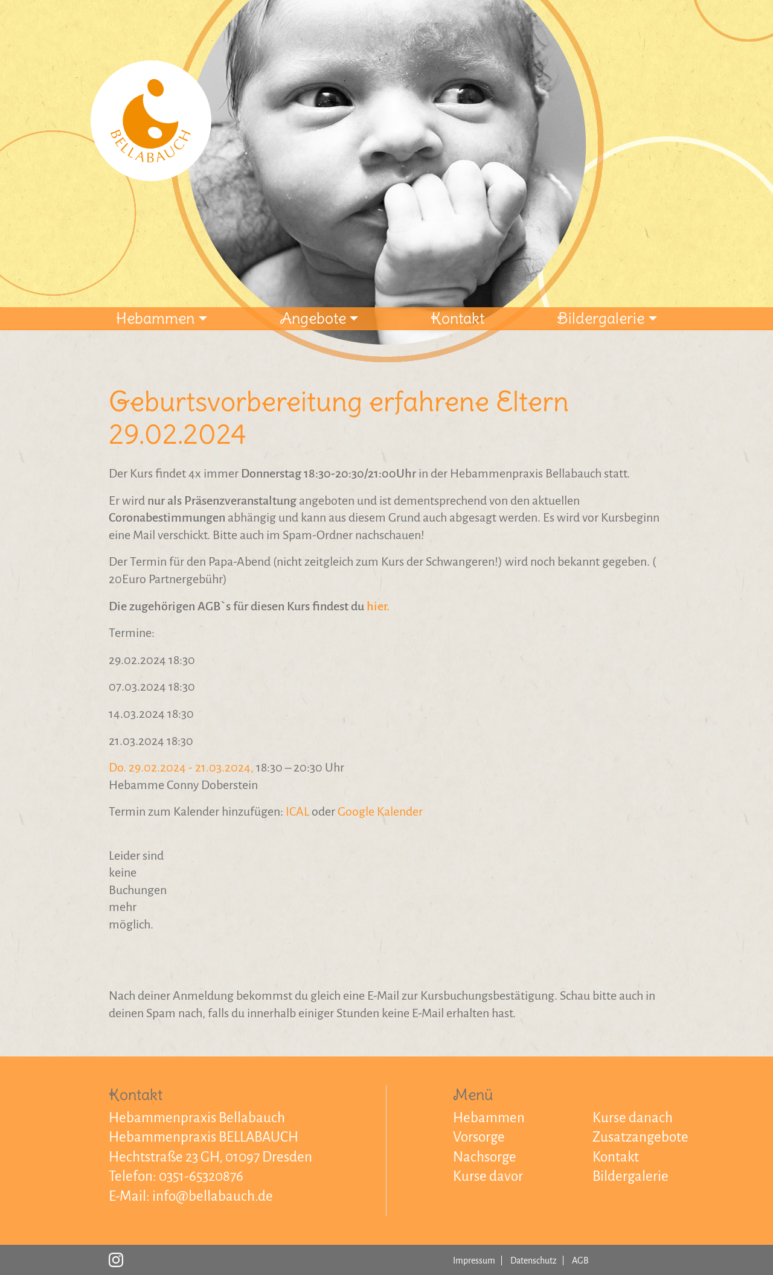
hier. (378, 606)
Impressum (474, 1260)
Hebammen (155, 318)
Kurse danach (632, 1117)
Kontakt (457, 318)
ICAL (297, 811)
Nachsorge (484, 1157)
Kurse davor (488, 1176)
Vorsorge (479, 1137)
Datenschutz (533, 1260)
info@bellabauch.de (212, 1196)
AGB (580, 1260)
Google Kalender (380, 811)
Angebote (313, 318)
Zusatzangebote (640, 1137)
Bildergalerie (600, 318)
